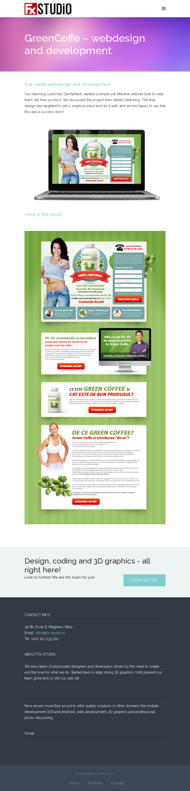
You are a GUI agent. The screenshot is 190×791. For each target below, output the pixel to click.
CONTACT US (144, 580)
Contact (118, 783)
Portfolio (95, 783)
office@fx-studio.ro (50, 633)
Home (74, 783)
